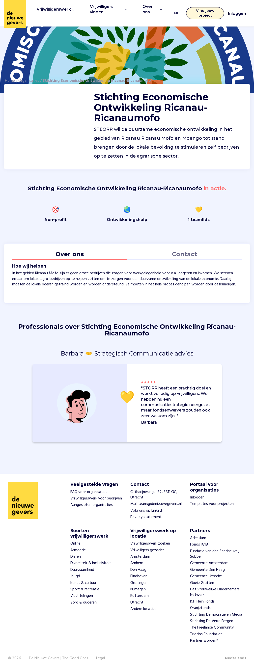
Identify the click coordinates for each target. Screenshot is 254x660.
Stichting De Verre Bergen (211, 612)
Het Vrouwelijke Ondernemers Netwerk (215, 583)
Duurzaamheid (82, 561)
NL (174, 8)
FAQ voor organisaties (88, 483)
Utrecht (136, 593)
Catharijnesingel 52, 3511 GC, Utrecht (153, 486)
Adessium (198, 529)
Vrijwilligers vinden (105, 8)
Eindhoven (138, 567)
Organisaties (28, 72)
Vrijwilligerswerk (54, 8)
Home (10, 72)
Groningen (138, 574)
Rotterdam (139, 587)
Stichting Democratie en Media (216, 606)
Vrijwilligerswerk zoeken (150, 535)
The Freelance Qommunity (212, 619)
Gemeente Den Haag (207, 561)
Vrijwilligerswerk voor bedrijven (96, 490)
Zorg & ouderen (83, 593)
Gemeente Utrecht (206, 567)
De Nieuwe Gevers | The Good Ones (58, 649)
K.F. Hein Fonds (202, 592)
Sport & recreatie (84, 581)
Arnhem (136, 554)
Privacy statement (146, 508)
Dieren (75, 548)
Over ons (149, 8)
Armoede (78, 541)
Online (75, 535)
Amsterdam (140, 548)
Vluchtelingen (81, 587)
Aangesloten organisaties (91, 496)
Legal (100, 649)
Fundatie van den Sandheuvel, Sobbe (214, 545)
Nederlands (235, 649)
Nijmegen (138, 581)
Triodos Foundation (206, 625)
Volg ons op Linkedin (147, 501)
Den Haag (138, 561)
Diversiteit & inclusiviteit (90, 554)
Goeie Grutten (202, 574)
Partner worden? (204, 632)
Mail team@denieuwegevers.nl (156, 495)
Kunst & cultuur (83, 574)
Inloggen (237, 9)
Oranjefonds (200, 599)
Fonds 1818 (199, 536)
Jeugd (75, 567)
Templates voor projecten (212, 495)
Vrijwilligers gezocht (147, 541)
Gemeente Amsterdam (209, 554)
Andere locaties (143, 600)
